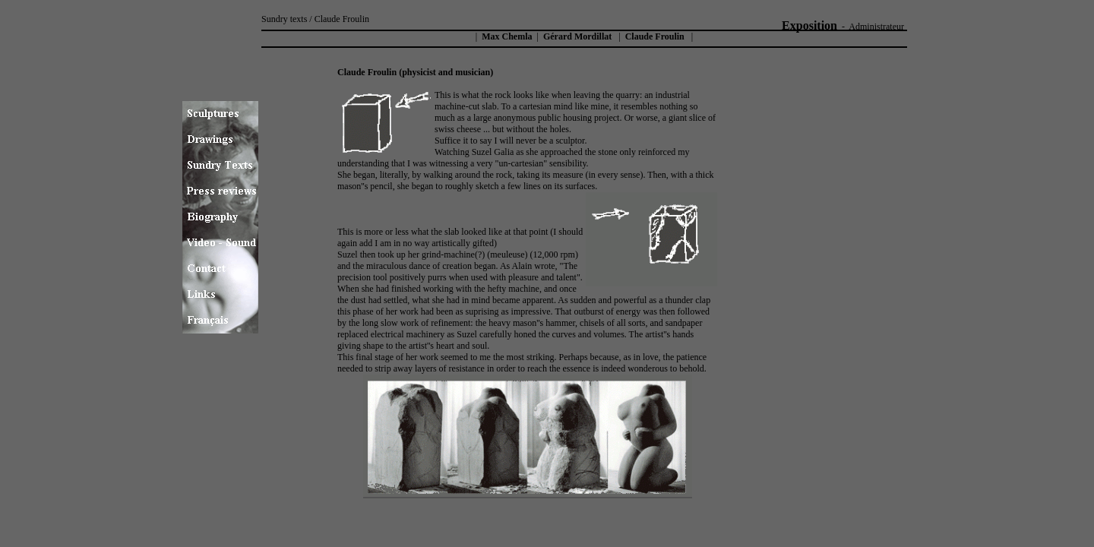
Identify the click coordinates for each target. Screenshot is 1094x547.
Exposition (809, 25)
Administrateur (876, 26)
